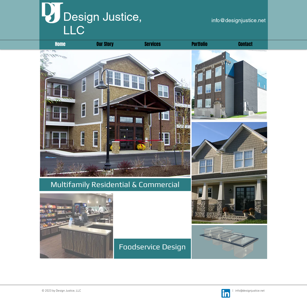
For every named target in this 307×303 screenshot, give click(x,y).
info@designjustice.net (238, 20)
